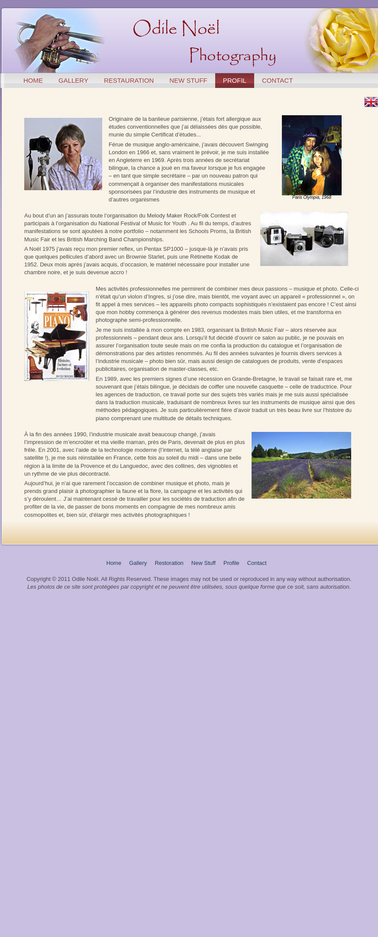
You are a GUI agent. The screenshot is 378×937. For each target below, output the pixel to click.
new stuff (188, 80)
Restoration (169, 563)
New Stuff (203, 563)
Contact (257, 563)
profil (234, 80)
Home (114, 563)
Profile (231, 563)
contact (277, 80)
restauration (129, 80)
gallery (73, 80)
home (33, 80)
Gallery (138, 563)
